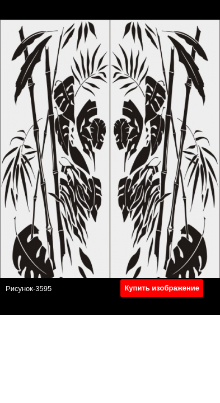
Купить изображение (161, 288)
